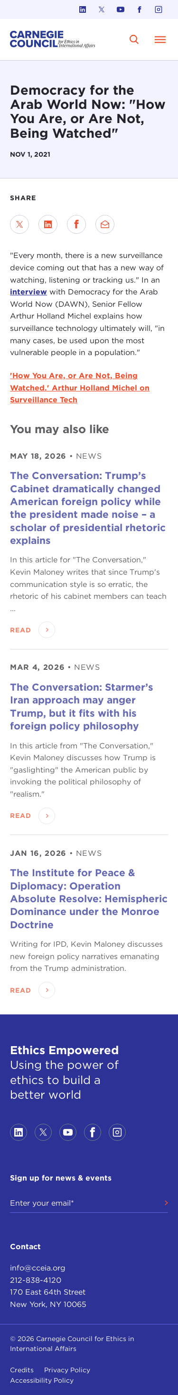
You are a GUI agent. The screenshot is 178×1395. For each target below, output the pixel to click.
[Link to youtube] (120, 9)
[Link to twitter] (101, 9)
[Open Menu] (160, 39)
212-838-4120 (35, 1280)
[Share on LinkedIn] (47, 224)
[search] (134, 39)
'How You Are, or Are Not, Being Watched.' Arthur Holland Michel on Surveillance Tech (80, 387)
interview (28, 291)
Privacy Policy (67, 1370)
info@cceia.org (38, 1267)
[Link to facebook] (139, 9)
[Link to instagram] (158, 9)
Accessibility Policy (42, 1380)
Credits (22, 1370)
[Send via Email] (104, 224)
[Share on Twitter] (19, 224)
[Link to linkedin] (82, 9)
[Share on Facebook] (76, 224)
